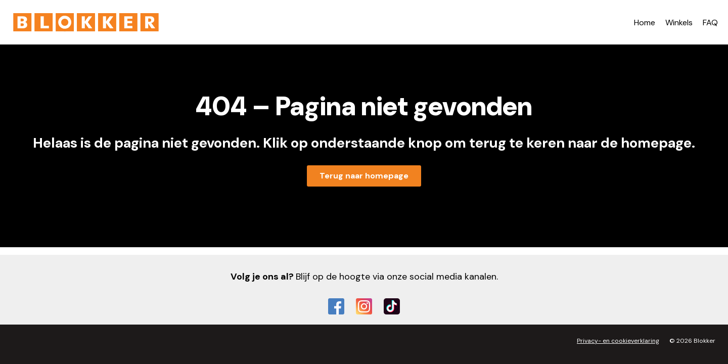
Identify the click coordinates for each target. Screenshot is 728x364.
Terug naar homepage (364, 175)
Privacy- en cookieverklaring (618, 341)
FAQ (710, 22)
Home (644, 22)
